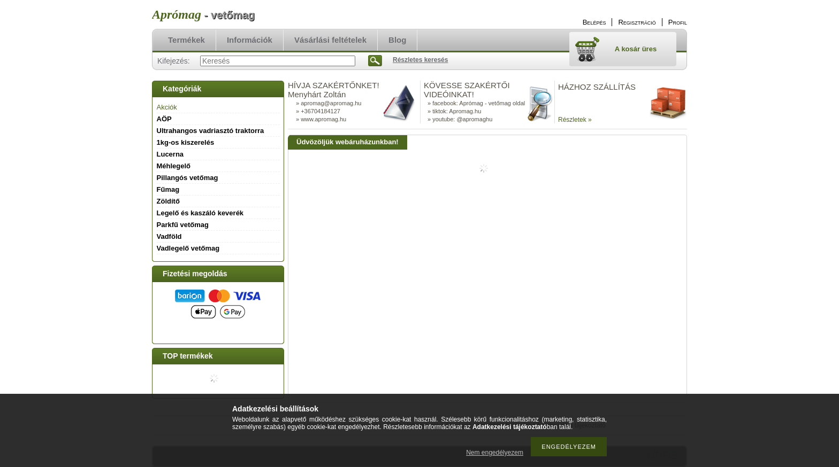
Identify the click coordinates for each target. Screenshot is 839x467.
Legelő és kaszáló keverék (200, 213)
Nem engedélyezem (494, 452)
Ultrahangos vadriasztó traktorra (210, 131)
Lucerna (170, 154)
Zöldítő (168, 201)
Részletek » (575, 119)
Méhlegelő (174, 166)
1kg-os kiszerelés (186, 142)
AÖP (164, 119)
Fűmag (168, 189)
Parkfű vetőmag (183, 225)
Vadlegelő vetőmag (188, 248)
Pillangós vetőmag (187, 178)
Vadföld (169, 236)
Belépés (594, 22)
